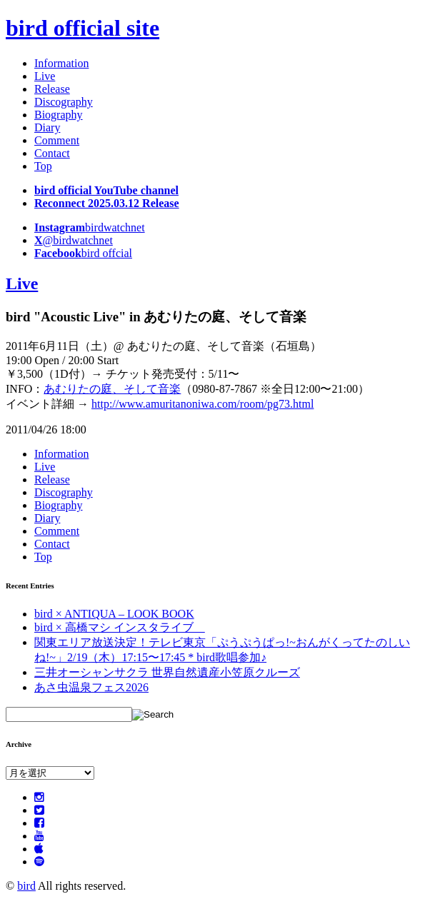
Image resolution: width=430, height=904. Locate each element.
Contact (52, 153)
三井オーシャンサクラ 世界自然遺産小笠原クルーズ (167, 672)
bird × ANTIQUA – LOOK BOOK (114, 614)
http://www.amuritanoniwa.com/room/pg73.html (202, 404)
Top (43, 166)
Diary (47, 127)
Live (44, 76)
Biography (58, 115)
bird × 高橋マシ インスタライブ (119, 627)
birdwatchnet (89, 227)
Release (52, 89)
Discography (63, 102)
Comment (56, 140)
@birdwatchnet (73, 240)
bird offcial (83, 253)
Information (61, 63)
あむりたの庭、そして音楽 (112, 389)
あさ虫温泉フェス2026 (91, 687)
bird (26, 886)
